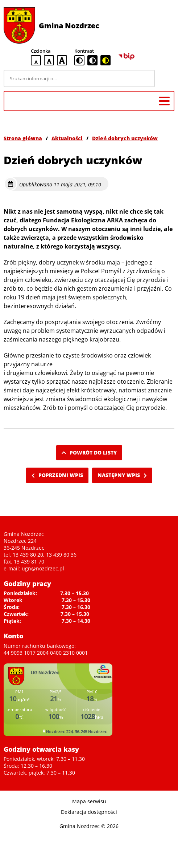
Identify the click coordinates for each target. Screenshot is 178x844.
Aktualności (67, 138)
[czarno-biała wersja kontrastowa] (92, 60)
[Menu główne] (164, 101)
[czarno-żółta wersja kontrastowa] (105, 60)
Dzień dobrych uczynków (125, 138)
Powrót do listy (89, 452)
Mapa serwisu (89, 801)
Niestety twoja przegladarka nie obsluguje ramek (58, 699)
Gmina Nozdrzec (69, 26)
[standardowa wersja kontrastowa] (79, 60)
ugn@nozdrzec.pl (43, 568)
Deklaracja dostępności (89, 811)
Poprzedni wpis (57, 475)
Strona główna (23, 138)
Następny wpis (122, 475)
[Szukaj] (165, 78)
